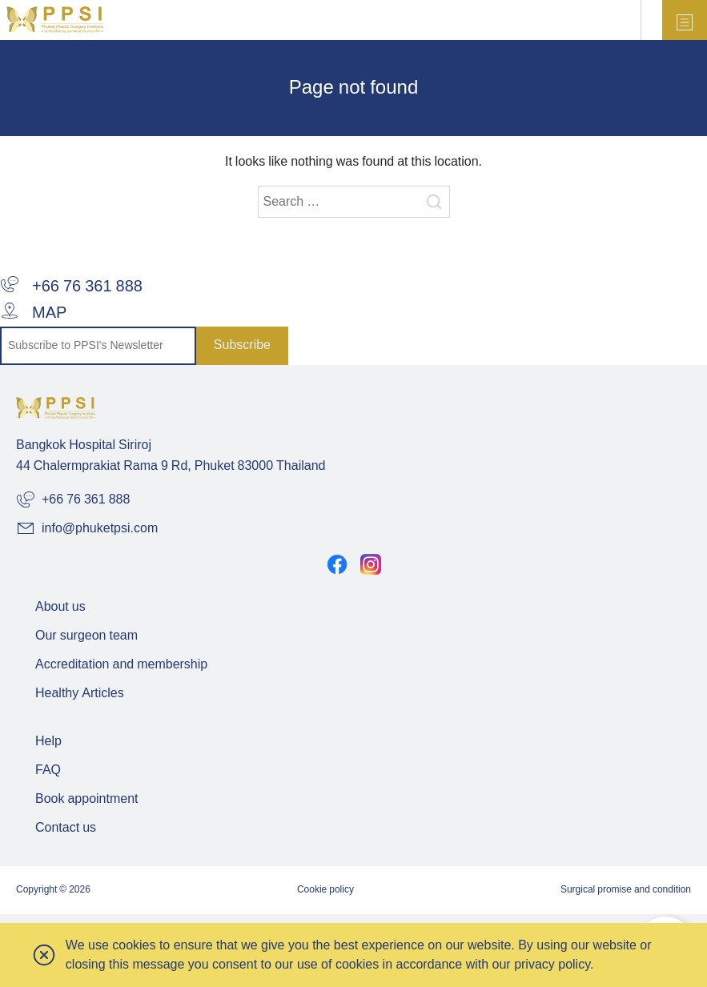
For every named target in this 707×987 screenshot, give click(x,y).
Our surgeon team (86, 636)
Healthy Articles (79, 693)
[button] (44, 955)
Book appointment (87, 799)
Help (48, 741)
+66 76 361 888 (71, 287)
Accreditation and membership (121, 665)
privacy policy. (553, 964)
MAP (33, 313)
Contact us (65, 828)
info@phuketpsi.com (87, 528)
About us (60, 607)
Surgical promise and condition (625, 890)
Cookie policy (325, 890)
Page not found (353, 88)
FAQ (48, 770)
